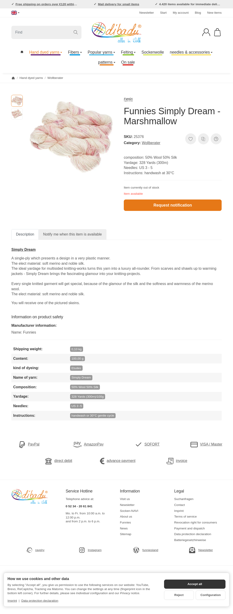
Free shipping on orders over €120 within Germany (52, 4)
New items (214, 12)
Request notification (172, 205)
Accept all (194, 584)
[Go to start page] (116, 32)
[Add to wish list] (190, 138)
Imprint (12, 600)
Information (130, 491)
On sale (128, 62)
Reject (179, 595)
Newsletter (146, 12)
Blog (198, 12)
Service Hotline (79, 491)
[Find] (46, 32)
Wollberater (151, 143)
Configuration (210, 595)
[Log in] (206, 32)
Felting (128, 52)
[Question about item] (216, 138)
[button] (17, 100)
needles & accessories (191, 52)
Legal (179, 491)
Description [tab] (25, 234)
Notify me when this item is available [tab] (72, 234)
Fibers (75, 52)
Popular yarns (101, 52)
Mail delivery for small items (118, 4)
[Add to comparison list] (203, 138)
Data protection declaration (39, 600)
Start (163, 12)
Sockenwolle (153, 52)
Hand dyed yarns (45, 52)
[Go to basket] (217, 32)
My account (181, 12)
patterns (106, 62)
